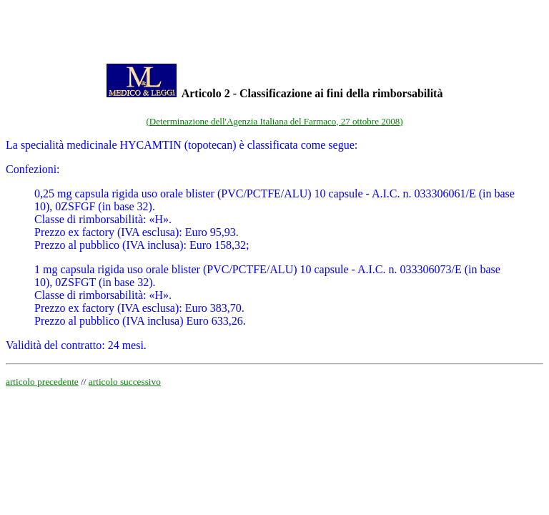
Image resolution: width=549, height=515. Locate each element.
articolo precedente (42, 381)
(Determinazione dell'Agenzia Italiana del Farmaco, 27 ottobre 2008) (275, 121)
